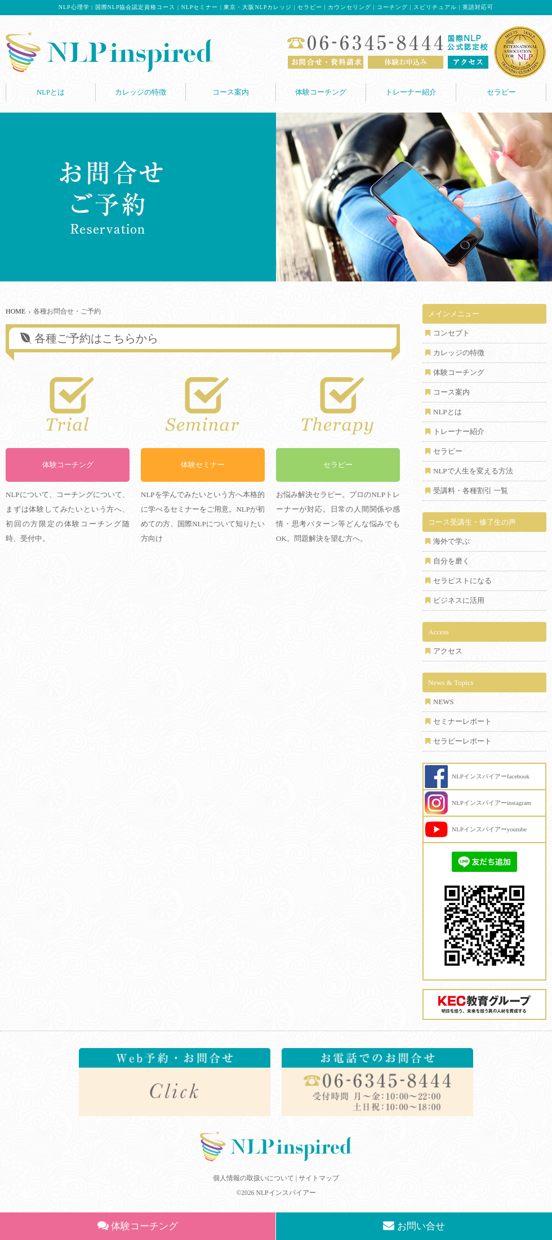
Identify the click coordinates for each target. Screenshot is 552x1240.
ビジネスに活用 (458, 600)
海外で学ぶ (451, 541)
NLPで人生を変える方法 (473, 471)
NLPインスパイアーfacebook (490, 776)
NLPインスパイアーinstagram (491, 802)
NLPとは (51, 92)
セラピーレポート (462, 741)
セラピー (501, 92)
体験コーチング (320, 92)
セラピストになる (462, 580)
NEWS (443, 701)
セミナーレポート (462, 721)
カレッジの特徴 (140, 92)
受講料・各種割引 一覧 (470, 490)
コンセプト (451, 333)
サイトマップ (319, 1178)
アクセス (447, 651)
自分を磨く (451, 561)
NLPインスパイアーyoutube (489, 829)
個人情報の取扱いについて (253, 1178)
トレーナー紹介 (411, 92)
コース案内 (230, 92)
